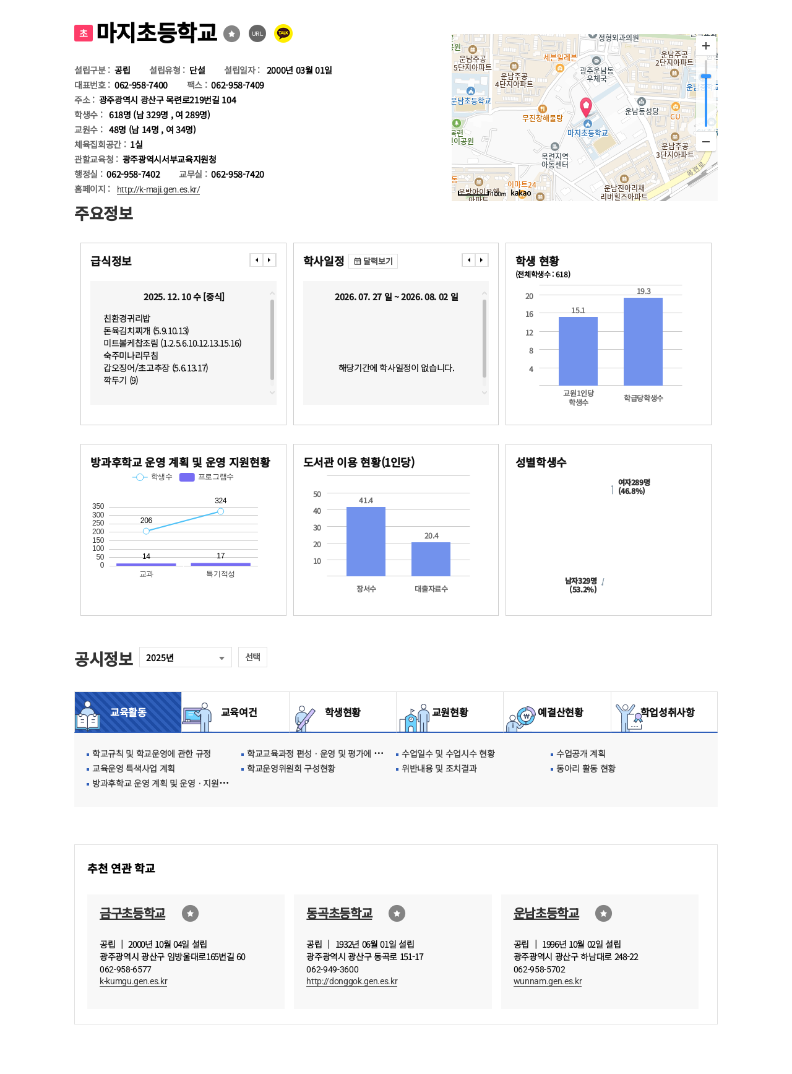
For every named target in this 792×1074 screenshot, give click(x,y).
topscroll (272, 293)
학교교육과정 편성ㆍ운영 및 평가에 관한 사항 (327, 753)
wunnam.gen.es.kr (548, 981)
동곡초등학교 (339, 913)
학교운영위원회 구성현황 (291, 768)
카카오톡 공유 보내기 (283, 33)
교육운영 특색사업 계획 (133, 768)
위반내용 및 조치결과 (439, 768)
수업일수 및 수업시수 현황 (448, 753)
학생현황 (343, 711)
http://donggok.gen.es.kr (351, 981)
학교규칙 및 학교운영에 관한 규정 (151, 753)
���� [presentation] (256, 260)
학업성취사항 (664, 711)
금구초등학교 (132, 913)
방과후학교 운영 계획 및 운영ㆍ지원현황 (163, 783)
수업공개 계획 (581, 753)
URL (258, 33)
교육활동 (128, 711)
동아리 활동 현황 (586, 768)
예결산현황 (557, 711)
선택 (252, 657)
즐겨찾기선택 (232, 34)
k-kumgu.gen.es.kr (133, 981)
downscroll (272, 392)
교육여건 (235, 711)
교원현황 (450, 711)
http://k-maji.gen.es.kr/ (158, 189)
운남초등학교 (546, 913)
